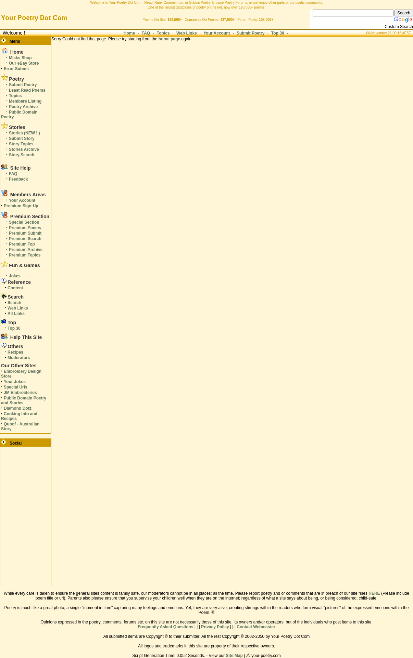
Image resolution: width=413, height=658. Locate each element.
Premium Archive (25, 249)
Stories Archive (24, 149)
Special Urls (15, 387)
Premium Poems (25, 227)
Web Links (186, 33)
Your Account (216, 33)
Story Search (21, 155)
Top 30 (277, 33)
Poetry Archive (23, 106)
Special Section (24, 222)
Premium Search (25, 238)
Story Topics (21, 144)
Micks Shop (20, 57)
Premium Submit (25, 233)
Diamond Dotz (18, 408)
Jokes (15, 276)
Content (15, 288)
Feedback (18, 179)
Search (14, 302)
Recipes (15, 352)
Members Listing (25, 101)
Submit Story (22, 138)
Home (129, 33)
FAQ (146, 33)
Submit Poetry (250, 33)
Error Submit (16, 68)
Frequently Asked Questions (165, 626)
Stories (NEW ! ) (24, 133)
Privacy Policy (215, 626)
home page (169, 39)
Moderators (19, 357)
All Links (16, 313)
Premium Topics (24, 255)
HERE (374, 593)
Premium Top (22, 244)
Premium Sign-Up (21, 205)
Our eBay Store (24, 63)
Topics (163, 33)
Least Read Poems (27, 90)
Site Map (234, 655)
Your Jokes (15, 381)
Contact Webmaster (256, 626)
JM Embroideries (20, 392)
